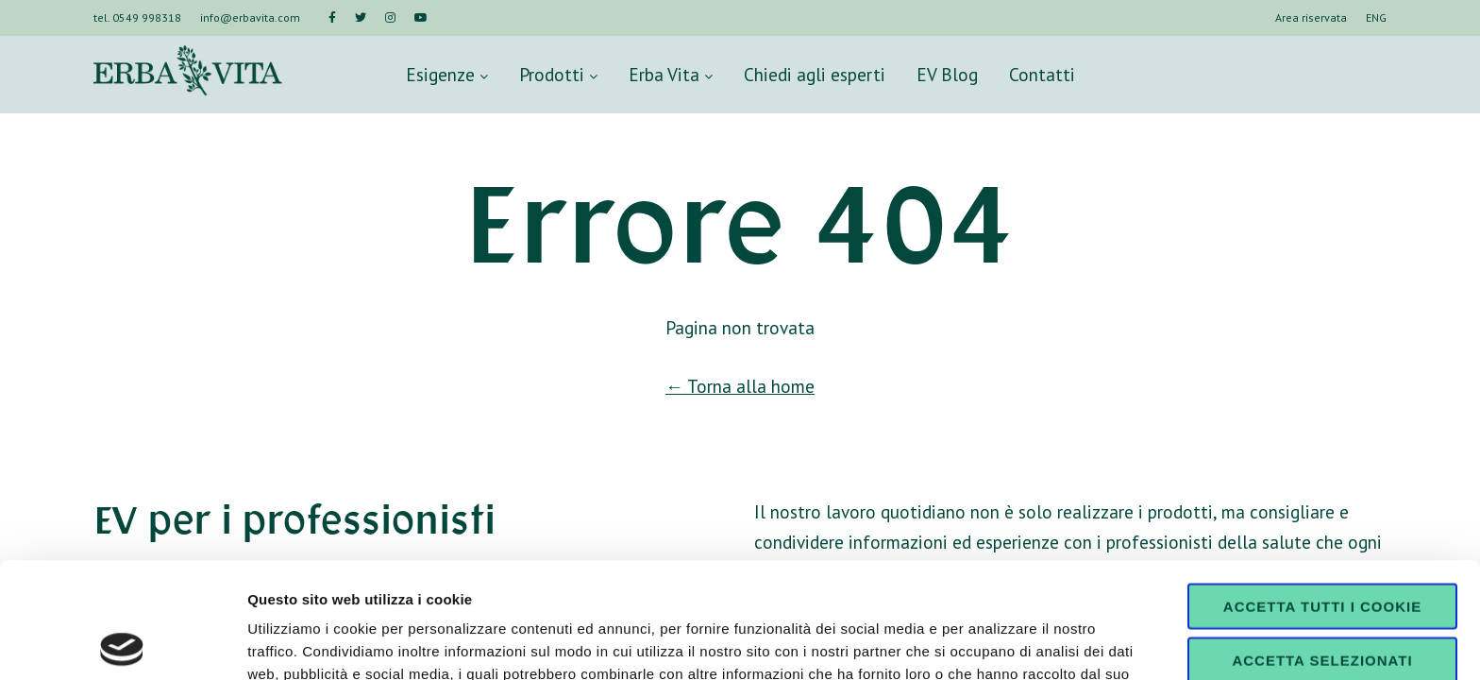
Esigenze (447, 74)
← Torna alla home (740, 386)
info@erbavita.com (250, 17)
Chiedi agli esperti (814, 74)
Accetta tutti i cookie (1322, 491)
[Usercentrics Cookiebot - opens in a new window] (122, 643)
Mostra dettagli (993, 643)
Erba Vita (671, 74)
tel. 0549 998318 (137, 17)
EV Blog (947, 74)
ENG (1376, 17)
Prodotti (558, 74)
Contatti (1042, 74)
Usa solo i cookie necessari (1322, 604)
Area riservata (1311, 17)
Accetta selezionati (1322, 544)
